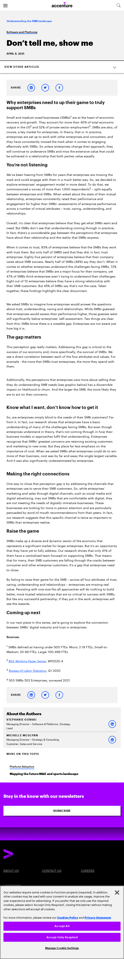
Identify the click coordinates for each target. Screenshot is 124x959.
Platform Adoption (22, 766)
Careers (87, 870)
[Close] (117, 892)
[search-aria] (118, 5)
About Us (11, 870)
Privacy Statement (97, 917)
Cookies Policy (67, 917)
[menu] (5, 5)
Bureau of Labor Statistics (27, 670)
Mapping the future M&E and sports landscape (44, 773)
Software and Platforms (21, 32)
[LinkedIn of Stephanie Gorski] (112, 724)
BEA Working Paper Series (27, 660)
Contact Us (51, 870)
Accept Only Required (62, 937)
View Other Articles (62, 67)
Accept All (61, 926)
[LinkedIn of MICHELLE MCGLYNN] (112, 739)
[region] (62, 922)
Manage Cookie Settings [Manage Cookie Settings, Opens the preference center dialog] (62, 948)
